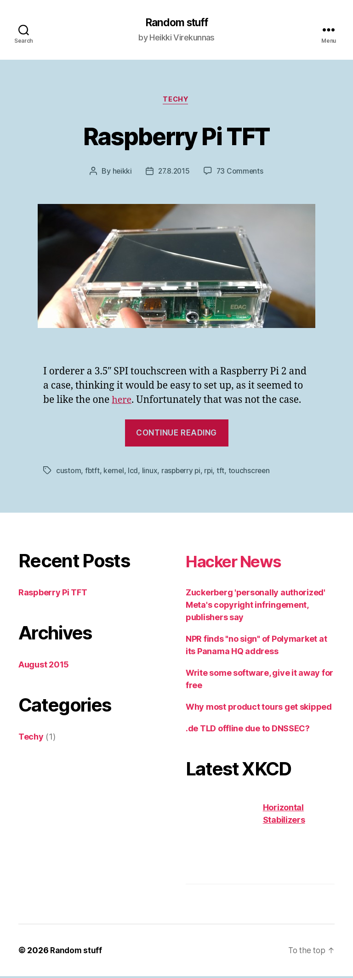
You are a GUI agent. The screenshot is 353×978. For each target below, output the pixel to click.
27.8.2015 (173, 172)
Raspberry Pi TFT (176, 136)
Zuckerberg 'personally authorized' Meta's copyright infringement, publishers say (255, 606)
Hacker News (241, 562)
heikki (121, 172)
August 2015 (43, 666)
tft (224, 471)
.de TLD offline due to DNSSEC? (248, 730)
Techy (177, 101)
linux (151, 471)
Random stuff (176, 22)
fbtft (92, 471)
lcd (134, 471)
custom (68, 471)
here (122, 402)
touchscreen (253, 471)
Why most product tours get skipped (259, 708)
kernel (114, 471)
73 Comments (241, 172)
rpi (211, 471)
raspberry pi (183, 471)
